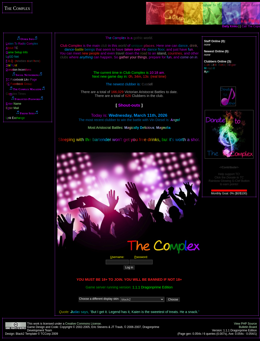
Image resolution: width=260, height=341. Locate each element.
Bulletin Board (248, 327)
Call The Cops (251, 26)
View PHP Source (245, 323)
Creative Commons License (83, 323)
